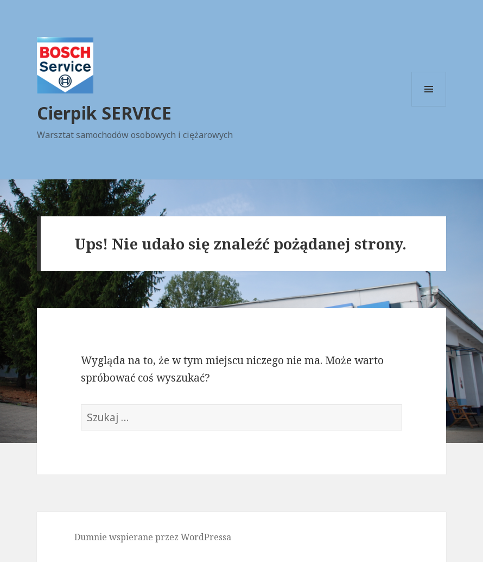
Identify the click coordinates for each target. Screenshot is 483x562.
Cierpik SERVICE (104, 112)
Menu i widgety (429, 106)
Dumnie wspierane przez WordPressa (152, 537)
